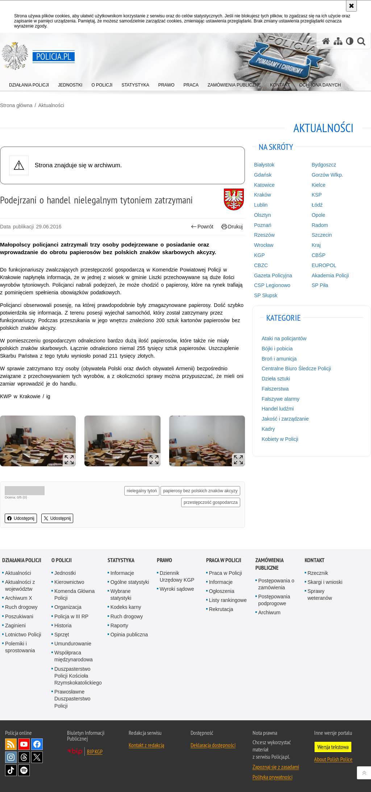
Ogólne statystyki (130, 582)
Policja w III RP (71, 616)
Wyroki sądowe (177, 589)
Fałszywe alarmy (280, 399)
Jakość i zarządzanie (285, 419)
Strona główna (16, 105)
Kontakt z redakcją (146, 745)
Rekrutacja (221, 609)
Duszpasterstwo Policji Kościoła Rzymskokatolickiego (78, 676)
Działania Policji (21, 560)
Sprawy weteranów (320, 594)
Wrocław (263, 245)
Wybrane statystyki (121, 594)
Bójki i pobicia (277, 348)
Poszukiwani (19, 616)
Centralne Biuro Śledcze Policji (296, 368)
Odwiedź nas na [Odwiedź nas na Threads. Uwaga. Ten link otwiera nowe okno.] (24, 757)
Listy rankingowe (228, 600)
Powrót (202, 227)
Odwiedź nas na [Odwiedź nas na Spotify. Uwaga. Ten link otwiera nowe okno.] (24, 770)
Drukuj (232, 227)
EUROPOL (324, 265)
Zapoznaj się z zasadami (276, 766)
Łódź (317, 205)
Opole (318, 215)
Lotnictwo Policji (23, 634)
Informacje (122, 573)
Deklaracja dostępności (213, 745)
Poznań (262, 225)
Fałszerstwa (275, 389)
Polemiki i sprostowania (20, 647)
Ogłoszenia (221, 591)
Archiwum (269, 612)
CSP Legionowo (272, 285)
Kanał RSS (11, 744)
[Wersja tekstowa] (350, 41)
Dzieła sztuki (276, 379)
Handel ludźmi (278, 409)
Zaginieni (15, 625)
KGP (259, 255)
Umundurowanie (72, 643)
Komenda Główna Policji (74, 594)
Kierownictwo (69, 582)
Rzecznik (318, 573)
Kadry (268, 429)
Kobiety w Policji (280, 439)
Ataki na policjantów (284, 338)
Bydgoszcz (324, 165)
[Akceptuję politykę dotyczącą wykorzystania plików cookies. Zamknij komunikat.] (351, 6)
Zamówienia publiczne (269, 564)
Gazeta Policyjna (273, 275)
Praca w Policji (223, 560)
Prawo (164, 560)
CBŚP (318, 255)
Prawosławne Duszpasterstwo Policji (72, 698)
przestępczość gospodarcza (211, 502)
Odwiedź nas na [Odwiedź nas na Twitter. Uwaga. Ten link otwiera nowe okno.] (37, 757)
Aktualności (51, 105)
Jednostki (65, 573)
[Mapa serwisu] (338, 41)
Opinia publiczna (129, 634)
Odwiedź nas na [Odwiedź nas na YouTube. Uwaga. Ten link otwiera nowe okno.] (24, 744)
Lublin (260, 205)
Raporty (119, 625)
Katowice (264, 185)
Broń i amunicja (279, 359)
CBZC (261, 265)
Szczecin (322, 235)
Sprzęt (61, 634)
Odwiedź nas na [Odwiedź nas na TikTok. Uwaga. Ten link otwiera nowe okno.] (11, 770)
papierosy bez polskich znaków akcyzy (200, 490)
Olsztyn (262, 215)
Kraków (262, 195)
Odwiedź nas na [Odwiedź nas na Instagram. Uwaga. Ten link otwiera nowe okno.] (11, 757)
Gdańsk (262, 175)
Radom (320, 225)
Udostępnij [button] (20, 518)
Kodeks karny (126, 607)
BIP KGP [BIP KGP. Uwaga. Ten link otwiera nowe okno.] (95, 751)
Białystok (264, 165)
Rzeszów (264, 235)
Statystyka (121, 560)
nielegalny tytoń (142, 490)
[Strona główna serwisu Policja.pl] (326, 41)
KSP (317, 195)
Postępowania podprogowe (274, 600)
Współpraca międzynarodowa (73, 656)
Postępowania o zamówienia (276, 584)
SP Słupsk (265, 295)
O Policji (61, 560)
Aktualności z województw (20, 585)
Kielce (318, 185)
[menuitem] (29, 83)
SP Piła (320, 285)
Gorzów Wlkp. (327, 175)
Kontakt (315, 560)
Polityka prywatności (272, 776)
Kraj (316, 245)
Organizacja (68, 607)
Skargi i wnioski (325, 582)
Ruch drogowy (21, 607)
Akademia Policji (330, 275)
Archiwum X (18, 598)
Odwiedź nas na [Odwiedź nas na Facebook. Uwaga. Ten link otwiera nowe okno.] (37, 744)
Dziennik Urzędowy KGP (177, 576)
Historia (62, 625)
